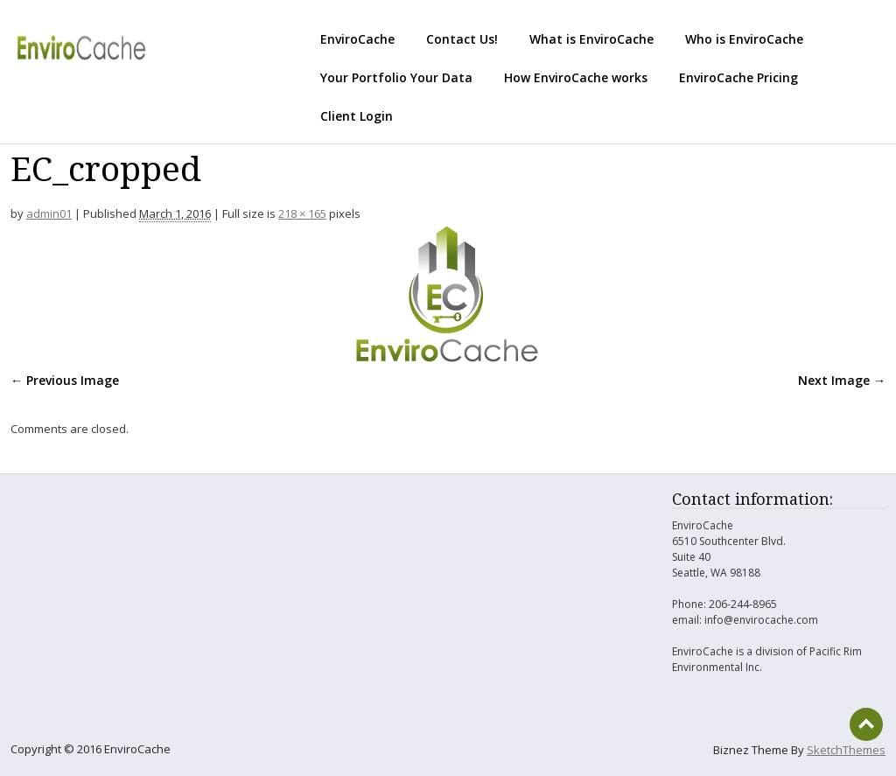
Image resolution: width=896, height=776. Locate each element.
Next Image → (842, 380)
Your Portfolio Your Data (396, 77)
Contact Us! (462, 39)
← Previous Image (64, 380)
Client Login (356, 116)
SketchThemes (846, 750)
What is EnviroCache (591, 39)
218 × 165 (302, 213)
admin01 (49, 213)
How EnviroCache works (576, 77)
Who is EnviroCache (744, 39)
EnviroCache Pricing (738, 77)
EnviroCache (357, 39)
